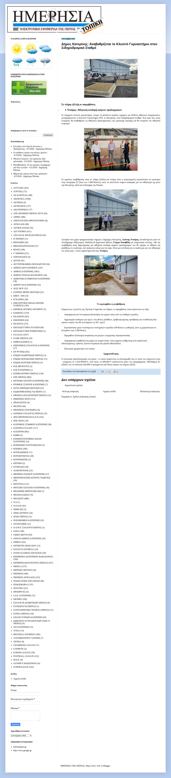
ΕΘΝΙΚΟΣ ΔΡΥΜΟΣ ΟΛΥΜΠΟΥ (28, 309)
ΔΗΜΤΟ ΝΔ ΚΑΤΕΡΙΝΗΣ (25, 285)
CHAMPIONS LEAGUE (24, 645)
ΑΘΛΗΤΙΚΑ (18, 199)
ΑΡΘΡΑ (16, 217)
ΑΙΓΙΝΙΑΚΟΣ (19, 206)
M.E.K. (16, 660)
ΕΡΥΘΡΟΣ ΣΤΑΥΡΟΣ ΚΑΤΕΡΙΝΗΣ (29, 384)
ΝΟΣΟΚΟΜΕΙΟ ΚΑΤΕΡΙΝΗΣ (26, 520)
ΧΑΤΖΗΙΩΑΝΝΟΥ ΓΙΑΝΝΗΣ (26, 638)
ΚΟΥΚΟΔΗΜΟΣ (20, 452)
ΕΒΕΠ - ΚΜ (18, 296)
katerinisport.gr (19, 747)
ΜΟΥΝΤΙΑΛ (19, 484)
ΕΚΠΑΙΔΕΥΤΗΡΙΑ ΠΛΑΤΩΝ (26, 327)
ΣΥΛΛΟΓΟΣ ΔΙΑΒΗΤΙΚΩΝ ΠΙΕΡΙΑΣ (30, 603)
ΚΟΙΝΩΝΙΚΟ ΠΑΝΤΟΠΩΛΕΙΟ (27, 445)
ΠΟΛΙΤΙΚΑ (18, 588)
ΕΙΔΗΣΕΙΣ (18, 313)
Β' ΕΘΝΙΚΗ (18, 239)
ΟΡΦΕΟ (16, 542)
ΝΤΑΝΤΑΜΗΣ (19, 524)
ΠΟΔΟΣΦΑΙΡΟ (20, 584)
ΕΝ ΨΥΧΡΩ (18, 352)
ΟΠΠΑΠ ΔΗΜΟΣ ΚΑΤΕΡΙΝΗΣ (27, 538)
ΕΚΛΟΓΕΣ (18, 324)
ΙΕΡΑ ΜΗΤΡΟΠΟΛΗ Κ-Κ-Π (25, 417)
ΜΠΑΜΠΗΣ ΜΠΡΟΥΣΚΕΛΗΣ (27, 491)
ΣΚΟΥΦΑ (17, 599)
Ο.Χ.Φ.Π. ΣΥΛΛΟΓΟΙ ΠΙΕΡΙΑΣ (27, 527)
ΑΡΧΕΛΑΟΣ (19, 224)
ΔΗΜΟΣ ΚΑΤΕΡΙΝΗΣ (23, 271)
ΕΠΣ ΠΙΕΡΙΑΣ (19, 377)
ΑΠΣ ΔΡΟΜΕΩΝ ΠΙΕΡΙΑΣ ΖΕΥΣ (28, 213)
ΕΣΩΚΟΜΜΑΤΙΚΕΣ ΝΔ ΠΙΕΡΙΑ (27, 392)
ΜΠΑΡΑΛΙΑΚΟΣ (21, 495)
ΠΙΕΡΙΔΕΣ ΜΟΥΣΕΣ (22, 570)
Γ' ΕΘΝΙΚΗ (18, 253)
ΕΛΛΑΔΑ (17, 335)
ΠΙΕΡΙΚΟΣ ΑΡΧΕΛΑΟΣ (24, 577)
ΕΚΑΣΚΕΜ (18, 316)
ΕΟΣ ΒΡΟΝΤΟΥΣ (21, 366)
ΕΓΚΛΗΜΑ (18, 299)
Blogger (106, 766)
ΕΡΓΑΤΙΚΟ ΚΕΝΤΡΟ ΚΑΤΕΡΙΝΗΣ (28, 381)
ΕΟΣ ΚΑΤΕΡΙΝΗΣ (21, 370)
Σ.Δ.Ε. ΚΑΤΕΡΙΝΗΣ (22, 595)
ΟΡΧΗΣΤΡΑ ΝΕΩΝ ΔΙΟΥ (24, 546)
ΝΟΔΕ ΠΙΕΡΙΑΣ (20, 516)
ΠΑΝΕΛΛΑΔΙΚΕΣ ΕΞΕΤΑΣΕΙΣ (27, 553)
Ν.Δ (15, 502)
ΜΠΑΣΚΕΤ (18, 498)
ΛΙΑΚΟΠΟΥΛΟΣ (21, 470)
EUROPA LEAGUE (22, 652)
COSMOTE (18, 649)
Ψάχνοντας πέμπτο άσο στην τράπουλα (30, 174)
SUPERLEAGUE (21, 667)
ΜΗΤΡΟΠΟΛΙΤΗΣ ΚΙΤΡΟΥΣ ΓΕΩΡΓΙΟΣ (31, 478)
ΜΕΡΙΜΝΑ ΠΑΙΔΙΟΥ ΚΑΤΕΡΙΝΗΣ (29, 474)
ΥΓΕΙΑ (16, 630)
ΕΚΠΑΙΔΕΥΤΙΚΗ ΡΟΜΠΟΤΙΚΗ (28, 331)
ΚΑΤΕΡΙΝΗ (18, 431)
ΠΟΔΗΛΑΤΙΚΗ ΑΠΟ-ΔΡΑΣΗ (26, 581)
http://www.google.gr (22, 750)
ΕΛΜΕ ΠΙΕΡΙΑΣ (20, 338)
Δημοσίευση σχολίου (74, 385)
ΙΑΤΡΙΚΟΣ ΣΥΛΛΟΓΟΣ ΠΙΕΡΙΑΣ (28, 413)
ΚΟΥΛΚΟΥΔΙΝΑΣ (21, 456)
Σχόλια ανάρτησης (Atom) (84, 396)
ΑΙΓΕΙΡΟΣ (18, 202)
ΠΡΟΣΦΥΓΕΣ (19, 592)
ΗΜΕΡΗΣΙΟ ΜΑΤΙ (21, 399)
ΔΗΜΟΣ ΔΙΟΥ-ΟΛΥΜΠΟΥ (25, 268)
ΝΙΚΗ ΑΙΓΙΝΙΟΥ (21, 513)
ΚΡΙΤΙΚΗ (17, 463)
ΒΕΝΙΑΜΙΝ (18, 242)
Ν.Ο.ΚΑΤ (17, 506)
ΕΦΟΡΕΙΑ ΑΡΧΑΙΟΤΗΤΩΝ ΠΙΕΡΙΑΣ (30, 395)
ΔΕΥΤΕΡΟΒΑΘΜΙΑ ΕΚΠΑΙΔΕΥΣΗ (29, 264)
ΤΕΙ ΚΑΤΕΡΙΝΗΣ (21, 627)
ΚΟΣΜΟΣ (17, 449)
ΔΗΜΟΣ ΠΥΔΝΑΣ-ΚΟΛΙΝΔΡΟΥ (28, 275)
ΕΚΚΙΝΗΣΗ (18, 320)
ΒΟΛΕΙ (16, 249)
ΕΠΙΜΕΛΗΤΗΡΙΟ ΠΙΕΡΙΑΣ (25, 373)
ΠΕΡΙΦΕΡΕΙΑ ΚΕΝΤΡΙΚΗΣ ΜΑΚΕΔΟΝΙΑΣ (33, 556)
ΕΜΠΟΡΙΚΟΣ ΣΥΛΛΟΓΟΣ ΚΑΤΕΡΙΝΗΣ (31, 345)
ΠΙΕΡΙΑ (16, 566)
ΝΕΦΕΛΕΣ (18, 509)
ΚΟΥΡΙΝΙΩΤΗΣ (20, 459)
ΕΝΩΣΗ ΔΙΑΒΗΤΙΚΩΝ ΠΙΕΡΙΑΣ (28, 355)
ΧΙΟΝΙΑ (17, 641)
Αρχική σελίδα (109, 391)
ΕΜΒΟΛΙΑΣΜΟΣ (21, 342)
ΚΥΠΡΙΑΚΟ (18, 467)
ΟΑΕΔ (16, 531)
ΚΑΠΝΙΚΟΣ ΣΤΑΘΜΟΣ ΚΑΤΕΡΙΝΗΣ (30, 424)
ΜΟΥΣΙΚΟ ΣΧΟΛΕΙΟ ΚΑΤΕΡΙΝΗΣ (29, 487)
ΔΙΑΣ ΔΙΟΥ (18, 288)
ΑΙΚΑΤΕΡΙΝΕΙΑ (20, 209)
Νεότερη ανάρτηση (70, 391)
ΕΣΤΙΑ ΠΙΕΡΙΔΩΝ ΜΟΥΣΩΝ (26, 388)
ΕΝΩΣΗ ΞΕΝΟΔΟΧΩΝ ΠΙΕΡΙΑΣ (28, 359)
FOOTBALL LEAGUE (23, 656)
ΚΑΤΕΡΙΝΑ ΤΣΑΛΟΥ (23, 428)
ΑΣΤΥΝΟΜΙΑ (19, 231)
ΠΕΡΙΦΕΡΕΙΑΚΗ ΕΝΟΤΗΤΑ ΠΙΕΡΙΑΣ (30, 563)
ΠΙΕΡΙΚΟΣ (18, 573)
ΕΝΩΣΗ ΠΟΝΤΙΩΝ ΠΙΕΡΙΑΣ (26, 362)
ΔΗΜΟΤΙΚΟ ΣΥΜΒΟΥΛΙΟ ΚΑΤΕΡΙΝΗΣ (31, 279)
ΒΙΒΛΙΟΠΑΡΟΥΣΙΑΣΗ (23, 246)
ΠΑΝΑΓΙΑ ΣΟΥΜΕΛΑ (23, 549)
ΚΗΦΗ (16, 435)
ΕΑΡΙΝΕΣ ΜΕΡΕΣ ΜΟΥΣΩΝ (26, 292)
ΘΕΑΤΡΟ (17, 406)
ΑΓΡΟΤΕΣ (18, 191)
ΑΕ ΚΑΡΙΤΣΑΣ (20, 195)
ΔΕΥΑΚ (16, 260)
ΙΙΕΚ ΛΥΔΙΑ (18, 421)
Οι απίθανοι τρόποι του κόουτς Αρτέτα (29, 152)
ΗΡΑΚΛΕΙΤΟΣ (20, 402)
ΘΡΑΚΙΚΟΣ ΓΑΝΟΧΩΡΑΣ (25, 410)
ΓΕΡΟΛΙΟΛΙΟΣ (20, 257)
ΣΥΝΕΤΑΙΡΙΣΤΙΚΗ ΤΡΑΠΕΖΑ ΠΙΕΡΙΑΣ (31, 610)
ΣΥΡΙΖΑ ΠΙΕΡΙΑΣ (21, 614)
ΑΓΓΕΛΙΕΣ (18, 188)
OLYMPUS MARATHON (24, 663)
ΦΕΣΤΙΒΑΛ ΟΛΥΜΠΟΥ (24, 634)
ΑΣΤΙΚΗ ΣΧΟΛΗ (21, 228)
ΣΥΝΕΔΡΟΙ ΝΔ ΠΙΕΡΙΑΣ (24, 606)
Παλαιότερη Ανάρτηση (150, 391)
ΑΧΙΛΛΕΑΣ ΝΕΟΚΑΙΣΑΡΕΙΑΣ (27, 235)
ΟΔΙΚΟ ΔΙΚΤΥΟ (20, 535)
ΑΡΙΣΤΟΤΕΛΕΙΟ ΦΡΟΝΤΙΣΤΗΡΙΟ (28, 220)
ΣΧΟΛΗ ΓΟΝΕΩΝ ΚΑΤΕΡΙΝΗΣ (27, 617)
